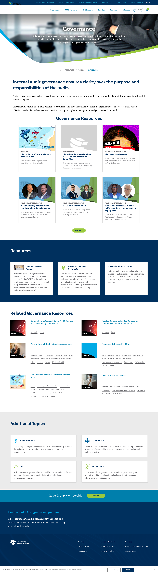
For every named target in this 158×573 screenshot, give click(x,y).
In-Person (34, 366)
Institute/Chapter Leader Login (136, 547)
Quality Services (137, 3)
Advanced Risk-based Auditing (118, 347)
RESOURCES (69, 70)
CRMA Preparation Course (115, 376)
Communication (68, 384)
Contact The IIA (83, 547)
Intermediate (42, 359)
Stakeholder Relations (63, 391)
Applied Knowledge (65, 355)
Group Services (106, 3)
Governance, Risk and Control (112, 381)
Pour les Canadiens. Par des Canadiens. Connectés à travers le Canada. (122, 326)
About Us (126, 10)
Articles (33, 388)
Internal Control (107, 356)
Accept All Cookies (128, 570)
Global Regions (45, 395)
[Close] (155, 569)
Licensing (128, 542)
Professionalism (119, 363)
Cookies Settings (114, 570)
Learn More (98, 496)
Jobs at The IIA (130, 552)
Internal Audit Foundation (44, 3)
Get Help (81, 542)
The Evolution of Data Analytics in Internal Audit (53, 377)
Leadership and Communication (124, 359)
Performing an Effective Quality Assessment (47, 348)
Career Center (121, 3)
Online (43, 333)
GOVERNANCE (93, 70)
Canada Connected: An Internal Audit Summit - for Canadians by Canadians (51, 326)
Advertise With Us (107, 552)
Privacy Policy (83, 552)
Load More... (79, 233)
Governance (63, 388)
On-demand (106, 389)
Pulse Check (52, 388)
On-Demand (116, 389)
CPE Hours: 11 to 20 (54, 366)
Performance (106, 363)
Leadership (49, 391)
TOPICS (81, 70)
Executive (41, 388)
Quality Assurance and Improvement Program (47, 362)
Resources (114, 10)
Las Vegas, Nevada (37, 355)
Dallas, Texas (51, 355)
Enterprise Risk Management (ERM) (126, 385)
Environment (106, 359)
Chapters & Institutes (65, 3)
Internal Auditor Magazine (87, 3)
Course (42, 366)
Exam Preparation (131, 381)
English (55, 395)
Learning (101, 10)
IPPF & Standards (71, 10)
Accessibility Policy (108, 542)
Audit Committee (37, 391)
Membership (54, 10)
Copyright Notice (107, 547)
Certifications (88, 10)
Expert (33, 384)
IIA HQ (33, 359)
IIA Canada (34, 333)
